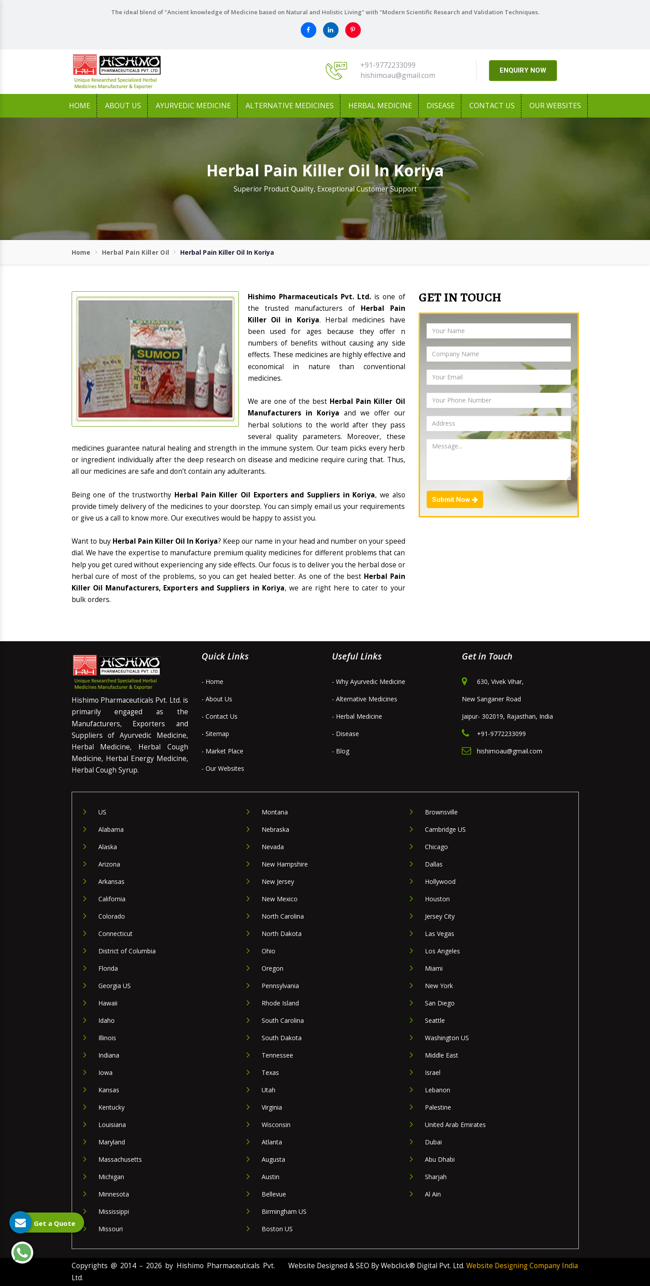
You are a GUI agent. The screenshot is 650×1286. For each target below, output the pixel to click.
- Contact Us (220, 716)
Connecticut (115, 933)
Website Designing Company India (522, 1265)
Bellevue (274, 1194)
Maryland (111, 1142)
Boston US (277, 1229)
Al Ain (433, 1194)
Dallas (434, 864)
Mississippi (113, 1211)
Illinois (107, 1038)
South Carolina (283, 1020)
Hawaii (107, 1003)
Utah (268, 1090)
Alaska (107, 846)
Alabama (111, 829)
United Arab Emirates (455, 1124)
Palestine (438, 1107)
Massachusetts (120, 1159)
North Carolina (283, 916)
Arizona (109, 864)
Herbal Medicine (380, 105)
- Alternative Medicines (364, 699)
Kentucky (111, 1107)
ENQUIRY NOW (523, 70)
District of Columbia (127, 951)
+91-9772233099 (388, 65)
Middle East (441, 1055)
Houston (437, 899)
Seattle (435, 1020)
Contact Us (492, 105)
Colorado (111, 916)
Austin (270, 1176)
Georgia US (114, 985)
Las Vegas (439, 933)
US (102, 812)
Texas (270, 1072)
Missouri (110, 1229)
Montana (275, 812)
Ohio (268, 951)
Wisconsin (276, 1124)
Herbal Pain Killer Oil (136, 252)
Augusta (273, 1159)
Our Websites (555, 105)
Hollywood (440, 881)
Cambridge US (445, 829)
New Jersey (278, 881)
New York (439, 985)
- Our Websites (223, 768)
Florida (108, 968)
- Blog (340, 751)
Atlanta (272, 1142)
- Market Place (222, 751)
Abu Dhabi (440, 1159)
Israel (432, 1072)
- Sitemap (215, 733)
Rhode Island (280, 1003)
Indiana (108, 1055)
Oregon (272, 968)
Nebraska (275, 829)
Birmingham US (284, 1211)
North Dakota (282, 933)
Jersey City (440, 916)
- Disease (345, 733)
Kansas (108, 1090)
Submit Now (455, 500)
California (111, 899)
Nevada (273, 846)
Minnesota (113, 1194)
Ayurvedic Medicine (193, 105)
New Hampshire (285, 864)
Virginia (272, 1107)
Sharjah (436, 1176)
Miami (434, 968)
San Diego (440, 1003)
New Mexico (280, 899)
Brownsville (441, 812)
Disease (441, 105)
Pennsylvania (280, 985)
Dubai (433, 1142)
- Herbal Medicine (357, 716)
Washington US (447, 1038)
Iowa (105, 1072)
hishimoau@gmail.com (397, 75)
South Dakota (282, 1038)
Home (79, 105)
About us (123, 105)
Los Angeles (442, 951)
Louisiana (112, 1124)
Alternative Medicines (290, 105)
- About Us (217, 699)
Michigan (111, 1176)
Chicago (436, 846)
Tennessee (277, 1055)
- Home (212, 681)
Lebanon (437, 1090)
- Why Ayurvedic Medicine (368, 681)
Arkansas (111, 881)
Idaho (106, 1020)
